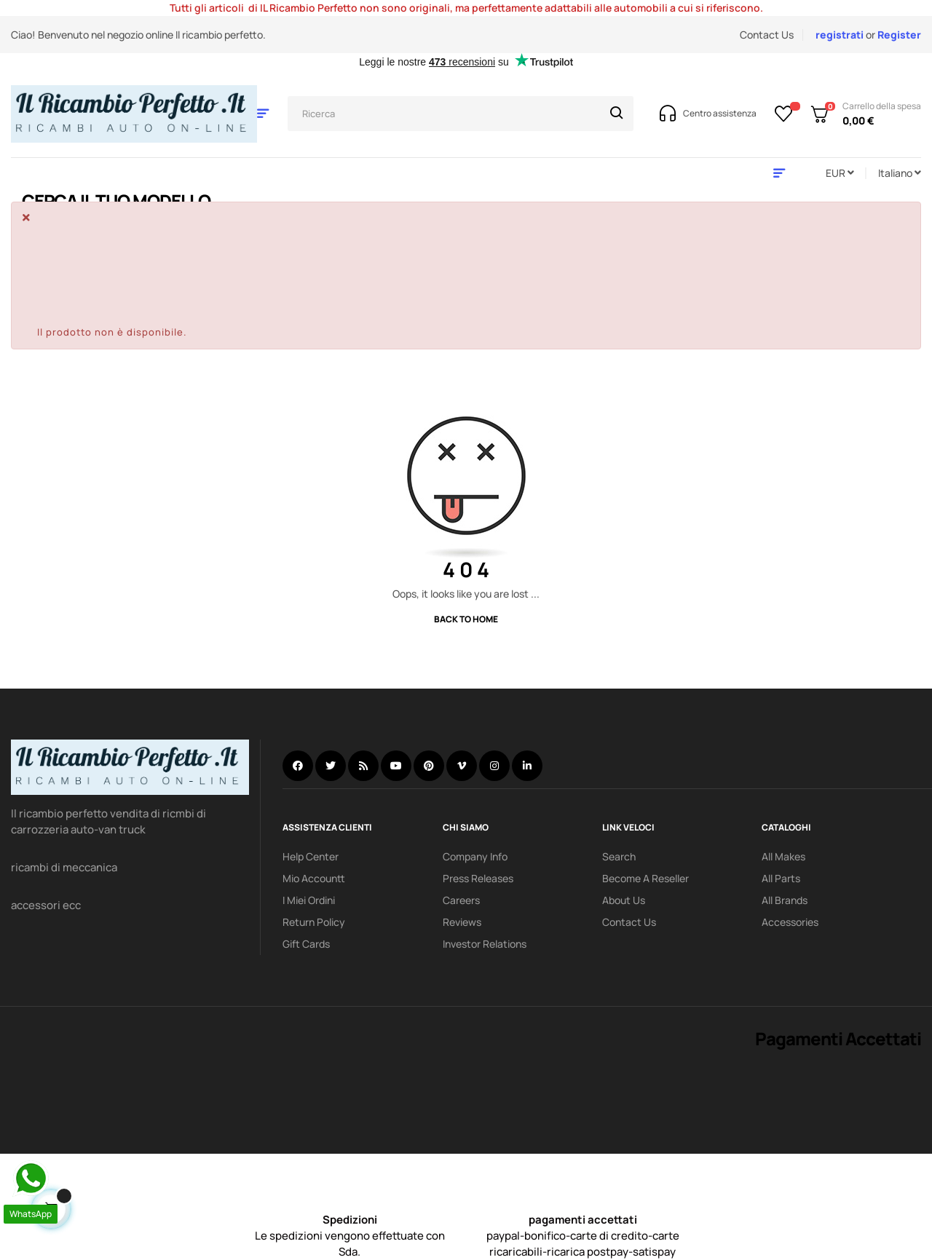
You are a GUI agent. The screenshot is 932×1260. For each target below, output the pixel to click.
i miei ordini (309, 900)
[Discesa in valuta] (840, 173)
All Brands (784, 900)
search (619, 856)
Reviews (462, 922)
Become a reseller (645, 878)
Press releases (478, 878)
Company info (475, 856)
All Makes (783, 856)
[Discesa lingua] (899, 173)
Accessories (790, 922)
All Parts (781, 878)
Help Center (311, 856)
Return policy (314, 922)
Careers (461, 900)
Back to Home (466, 619)
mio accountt (314, 878)
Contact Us (767, 34)
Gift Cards (306, 944)
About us (623, 900)
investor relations (484, 944)
